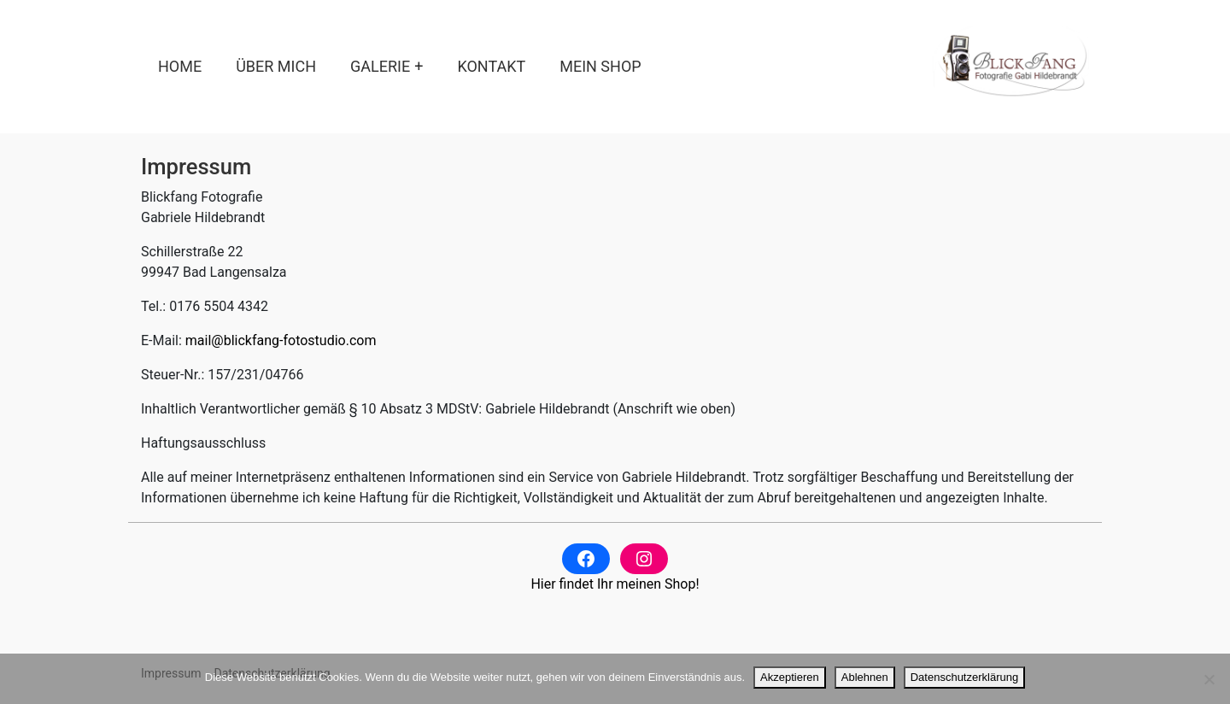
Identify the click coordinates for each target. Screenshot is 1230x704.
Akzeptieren (789, 677)
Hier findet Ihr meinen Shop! (614, 584)
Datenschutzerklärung (964, 677)
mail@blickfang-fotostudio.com (281, 340)
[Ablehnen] (1208, 679)
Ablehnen (864, 677)
